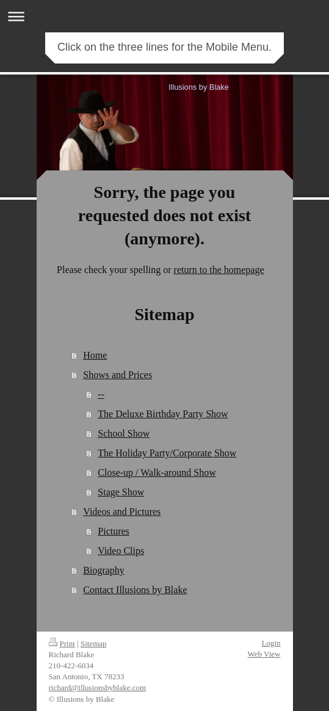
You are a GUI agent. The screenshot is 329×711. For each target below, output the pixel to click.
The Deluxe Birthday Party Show (163, 414)
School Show (124, 433)
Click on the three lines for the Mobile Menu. (164, 47)
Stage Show (121, 492)
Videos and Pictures (122, 511)
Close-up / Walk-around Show (157, 472)
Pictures (113, 531)
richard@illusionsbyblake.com (97, 687)
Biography (104, 570)
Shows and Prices (117, 375)
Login (270, 642)
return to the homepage (219, 269)
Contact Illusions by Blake (135, 590)
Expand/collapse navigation (164, 16)
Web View (264, 653)
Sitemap (94, 643)
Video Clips (121, 550)
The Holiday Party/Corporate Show (167, 453)
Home (95, 355)
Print (62, 643)
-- (101, 394)
